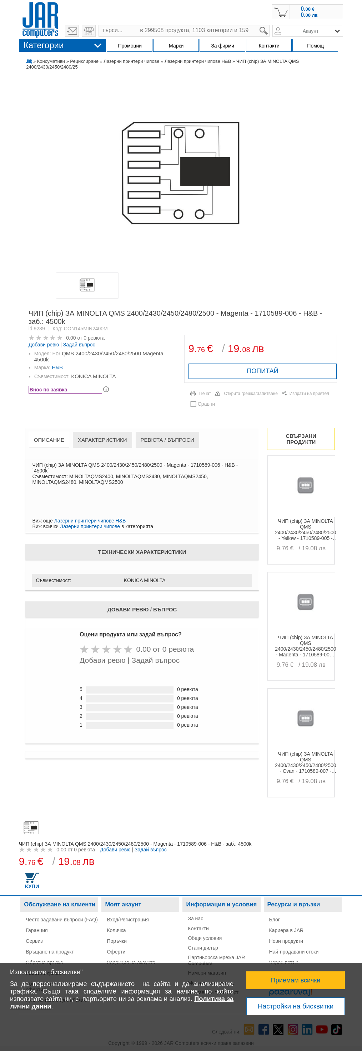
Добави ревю (44, 344)
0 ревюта (94, 338)
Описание (49, 440)
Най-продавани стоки (294, 952)
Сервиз (34, 941)
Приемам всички (296, 980)
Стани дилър (203, 948)
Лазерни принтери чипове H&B (198, 61)
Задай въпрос (79, 344)
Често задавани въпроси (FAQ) (62, 919)
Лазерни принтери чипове (131, 61)
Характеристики (102, 440)
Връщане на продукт (50, 952)
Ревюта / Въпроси (167, 440)
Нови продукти (286, 941)
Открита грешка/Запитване (251, 393)
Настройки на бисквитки (295, 1006)
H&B (57, 367)
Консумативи (51, 61)
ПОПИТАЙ (262, 371)
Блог (274, 919)
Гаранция (36, 930)
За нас (195, 918)
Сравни (206, 404)
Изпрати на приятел (309, 393)
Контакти (198, 928)
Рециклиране (84, 61)
